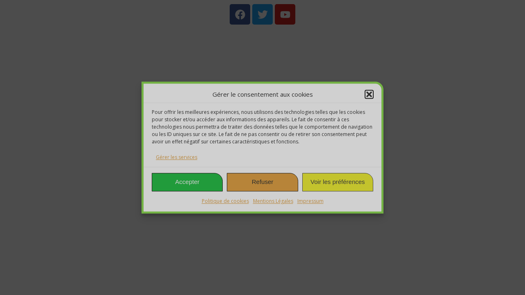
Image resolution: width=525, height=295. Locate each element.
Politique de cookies (225, 200)
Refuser (263, 181)
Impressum (310, 200)
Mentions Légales (273, 200)
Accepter (187, 181)
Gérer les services (176, 157)
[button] (369, 95)
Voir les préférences (337, 181)
